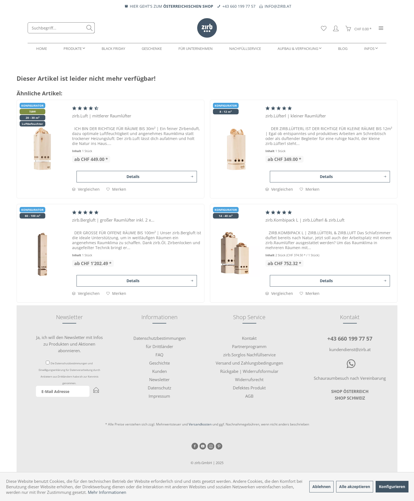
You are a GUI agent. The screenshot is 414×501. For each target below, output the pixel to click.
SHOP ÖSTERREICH (349, 391)
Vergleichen (86, 189)
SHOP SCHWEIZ (350, 398)
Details (159, 175)
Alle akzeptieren (354, 486)
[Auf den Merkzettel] (116, 189)
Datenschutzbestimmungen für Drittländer (159, 342)
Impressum (159, 396)
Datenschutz (159, 387)
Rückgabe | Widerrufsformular (249, 371)
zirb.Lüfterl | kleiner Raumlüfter (295, 115)
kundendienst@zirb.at (350, 349)
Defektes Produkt (249, 387)
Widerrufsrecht (249, 379)
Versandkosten (200, 424)
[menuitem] (61, 27)
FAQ (159, 354)
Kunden (159, 371)
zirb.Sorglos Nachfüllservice (249, 354)
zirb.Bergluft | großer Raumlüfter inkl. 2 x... (113, 220)
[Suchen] (89, 27)
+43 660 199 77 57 (349, 338)
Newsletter (159, 379)
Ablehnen (321, 486)
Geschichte (159, 363)
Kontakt (249, 338)
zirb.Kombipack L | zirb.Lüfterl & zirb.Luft (304, 220)
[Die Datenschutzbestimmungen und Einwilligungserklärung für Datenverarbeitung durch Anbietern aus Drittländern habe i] (47, 362)
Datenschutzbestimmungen (71, 363)
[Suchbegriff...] (61, 27)
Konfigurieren (392, 486)
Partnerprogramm (249, 346)
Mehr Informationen (107, 492)
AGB (249, 396)
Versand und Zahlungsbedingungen (249, 363)
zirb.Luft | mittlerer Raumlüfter (101, 115)
